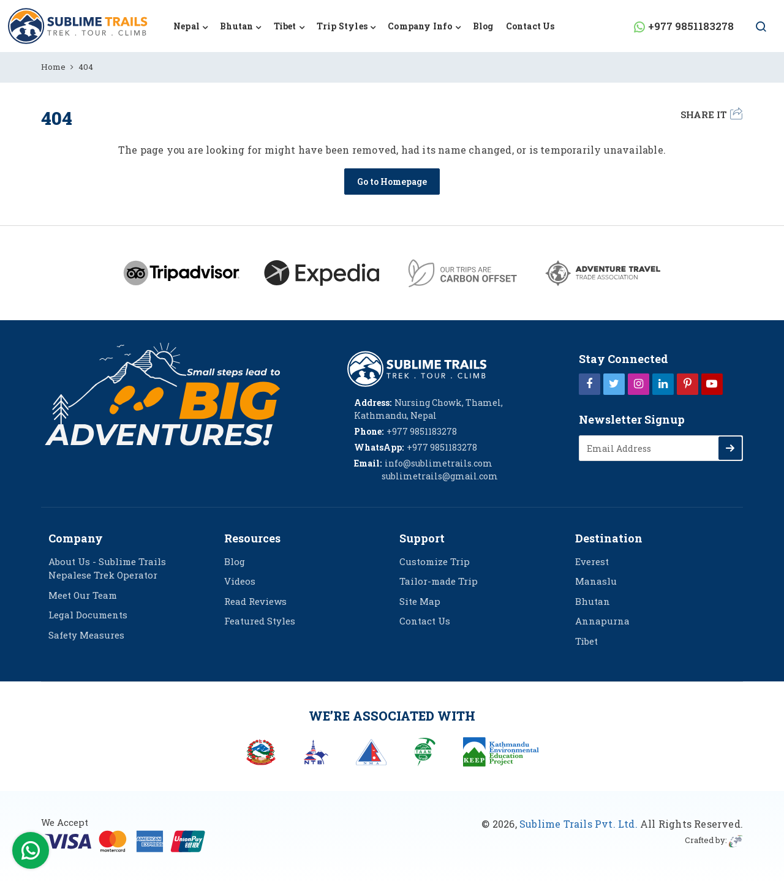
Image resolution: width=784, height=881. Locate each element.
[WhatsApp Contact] (30, 853)
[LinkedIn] (663, 383)
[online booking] (125, 840)
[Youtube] (712, 383)
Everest (592, 561)
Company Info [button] (420, 26)
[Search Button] (755, 28)
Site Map (419, 601)
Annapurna (602, 621)
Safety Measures (86, 635)
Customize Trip (434, 561)
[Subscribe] (730, 448)
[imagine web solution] (736, 839)
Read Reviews (255, 601)
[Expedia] (321, 273)
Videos (239, 581)
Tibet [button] (285, 26)
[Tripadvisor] (181, 273)
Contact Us (530, 26)
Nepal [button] (186, 26)
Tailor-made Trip (438, 581)
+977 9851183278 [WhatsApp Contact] (691, 26)
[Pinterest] (687, 383)
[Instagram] (638, 383)
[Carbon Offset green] (462, 273)
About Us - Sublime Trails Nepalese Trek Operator (107, 568)
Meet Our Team (82, 595)
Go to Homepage (392, 181)
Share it (711, 114)
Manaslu (596, 581)
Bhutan (592, 601)
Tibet (586, 641)
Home (53, 66)
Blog (483, 26)
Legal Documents (87, 615)
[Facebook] (589, 383)
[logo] (417, 367)
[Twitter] (614, 383)
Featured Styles (259, 621)
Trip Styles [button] (342, 26)
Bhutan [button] (236, 26)
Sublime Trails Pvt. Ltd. (578, 823)
